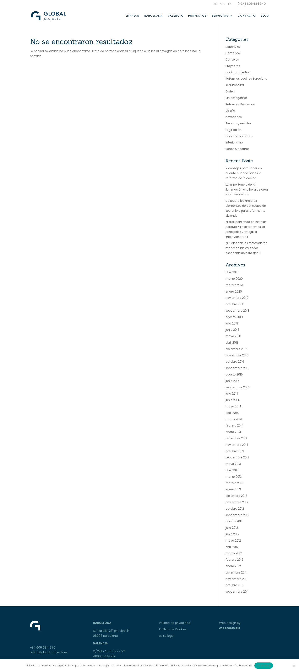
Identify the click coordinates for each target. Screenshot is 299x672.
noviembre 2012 (236, 502)
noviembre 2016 (236, 355)
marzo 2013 (233, 477)
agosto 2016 (234, 374)
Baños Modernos (237, 149)
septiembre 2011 (236, 591)
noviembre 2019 (236, 298)
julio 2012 (231, 528)
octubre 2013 (234, 451)
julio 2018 (231, 323)
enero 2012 (233, 566)
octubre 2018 (234, 304)
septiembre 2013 (237, 457)
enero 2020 (233, 291)
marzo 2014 (233, 419)
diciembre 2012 (236, 496)
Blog (265, 16)
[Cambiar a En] (230, 4)
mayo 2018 (233, 336)
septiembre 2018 (237, 311)
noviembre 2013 (236, 445)
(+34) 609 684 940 (252, 4)
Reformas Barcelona (240, 104)
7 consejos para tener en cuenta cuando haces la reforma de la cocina (243, 173)
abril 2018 (232, 342)
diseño (230, 110)
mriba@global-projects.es (48, 652)
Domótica (232, 53)
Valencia (175, 16)
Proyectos (197, 16)
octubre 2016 (234, 362)
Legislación (233, 130)
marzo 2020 (234, 279)
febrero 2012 (234, 560)
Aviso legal (166, 636)
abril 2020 (232, 272)
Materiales (232, 47)
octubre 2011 (234, 585)
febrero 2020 (234, 285)
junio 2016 (232, 381)
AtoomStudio (229, 628)
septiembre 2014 (237, 387)
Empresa (132, 16)
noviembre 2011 (236, 579)
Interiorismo (234, 142)
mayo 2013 (233, 464)
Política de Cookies (172, 629)
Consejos (232, 59)
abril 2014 (232, 413)
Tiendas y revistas (238, 123)
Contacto (247, 16)
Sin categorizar (236, 98)
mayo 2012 (233, 540)
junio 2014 (232, 400)
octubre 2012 (234, 509)
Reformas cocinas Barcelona (246, 79)
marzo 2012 (233, 553)
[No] (294, 665)
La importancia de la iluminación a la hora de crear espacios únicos (247, 189)
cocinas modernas (239, 136)
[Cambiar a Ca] (222, 4)
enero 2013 (233, 489)
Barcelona (153, 16)
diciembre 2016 (236, 349)
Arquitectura (234, 85)
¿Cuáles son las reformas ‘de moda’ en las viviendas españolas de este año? (246, 248)
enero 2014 (233, 432)
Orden (230, 91)
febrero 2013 (234, 483)
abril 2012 (231, 547)
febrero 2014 (234, 425)
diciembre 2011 (235, 572)
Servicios (220, 16)
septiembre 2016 (237, 368)
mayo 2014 (233, 406)
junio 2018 (232, 330)
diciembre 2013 (236, 438)
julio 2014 (231, 393)
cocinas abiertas (237, 72)
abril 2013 (231, 470)
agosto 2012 (234, 521)
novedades (233, 117)
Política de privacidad (174, 623)
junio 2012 (232, 534)
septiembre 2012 (237, 515)
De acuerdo (263, 665)
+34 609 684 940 (42, 647)
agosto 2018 (234, 317)
